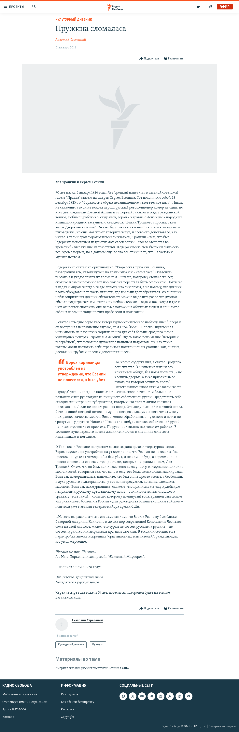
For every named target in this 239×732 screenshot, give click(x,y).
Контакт (8, 717)
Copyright (67, 717)
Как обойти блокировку (77, 702)
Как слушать (69, 694)
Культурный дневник (73, 20)
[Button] (149, 58)
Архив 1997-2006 (14, 709)
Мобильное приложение (19, 694)
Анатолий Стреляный (70, 39)
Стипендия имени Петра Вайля (24, 702)
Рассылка (67, 709)
